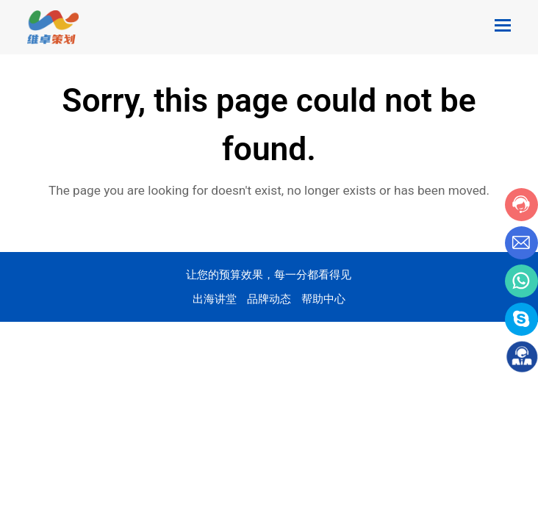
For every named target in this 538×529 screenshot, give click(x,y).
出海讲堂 (215, 299)
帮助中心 (323, 299)
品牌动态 (269, 299)
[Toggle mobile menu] (503, 26)
